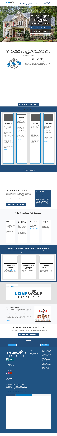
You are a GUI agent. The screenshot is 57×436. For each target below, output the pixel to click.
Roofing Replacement (9, 381)
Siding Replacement (33, 285)
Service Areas (9, 370)
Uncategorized (32, 351)
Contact (28, 4)
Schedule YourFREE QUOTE (46, 3)
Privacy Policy (22, 384)
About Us (29, 3)
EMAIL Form (12, 345)
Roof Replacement (10, 286)
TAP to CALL (45, 345)
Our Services (8, 375)
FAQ (36, 3)
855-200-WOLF (42, 31)
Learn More (6, 149)
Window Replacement (23, 285)
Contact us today (12, 270)
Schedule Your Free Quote (39, 28)
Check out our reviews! (34, 228)
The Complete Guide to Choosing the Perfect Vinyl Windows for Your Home (46, 359)
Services (22, 3)
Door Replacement (43, 285)
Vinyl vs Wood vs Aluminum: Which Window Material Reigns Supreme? (46, 351)
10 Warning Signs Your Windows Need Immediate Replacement (46, 368)
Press (31, 350)
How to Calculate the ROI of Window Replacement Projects (46, 355)
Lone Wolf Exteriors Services (12, 285)
